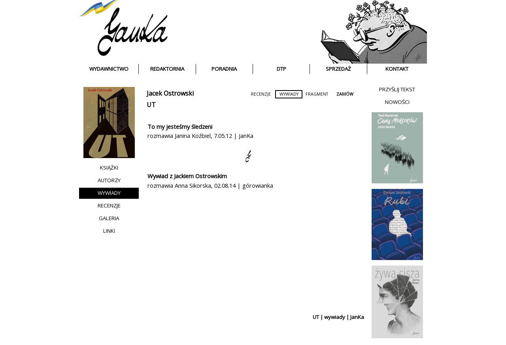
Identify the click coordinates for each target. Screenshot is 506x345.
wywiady (334, 316)
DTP (281, 68)
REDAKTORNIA (167, 68)
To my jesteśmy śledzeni (179, 126)
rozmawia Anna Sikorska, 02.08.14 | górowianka (210, 185)
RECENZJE (109, 205)
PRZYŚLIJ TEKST (397, 89)
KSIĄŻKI (109, 167)
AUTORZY (109, 180)
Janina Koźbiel (193, 136)
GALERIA (109, 218)
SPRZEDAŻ (338, 68)
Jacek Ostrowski (170, 93)
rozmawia (161, 136)
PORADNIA (224, 68)
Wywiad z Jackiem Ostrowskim (187, 176)
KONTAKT (396, 68)
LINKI (109, 230)
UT (151, 104)
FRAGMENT (317, 94)
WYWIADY (109, 192)
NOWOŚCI (397, 102)
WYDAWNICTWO (108, 68)
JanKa (246, 136)
